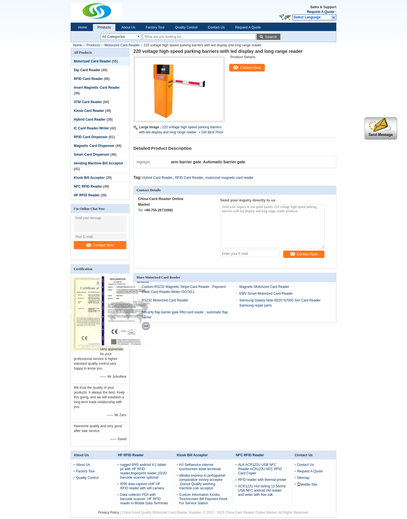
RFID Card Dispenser (91, 137)
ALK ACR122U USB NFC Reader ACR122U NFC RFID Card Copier (260, 469)
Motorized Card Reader (122, 45)
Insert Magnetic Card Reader (97, 88)
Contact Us (216, 27)
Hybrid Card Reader (90, 119)
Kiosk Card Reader (89, 111)
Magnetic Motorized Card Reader (264, 287)
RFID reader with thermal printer (262, 480)
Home (82, 27)
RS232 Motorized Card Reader (165, 300)
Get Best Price (212, 132)
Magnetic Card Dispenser (94, 146)
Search (271, 37)
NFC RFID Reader (88, 186)
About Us (128, 27)
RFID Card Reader (88, 79)
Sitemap (303, 478)
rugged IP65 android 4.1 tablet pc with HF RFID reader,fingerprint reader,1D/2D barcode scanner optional (143, 471)
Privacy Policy (108, 512)
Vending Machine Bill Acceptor (98, 163)
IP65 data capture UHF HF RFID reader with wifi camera (142, 486)
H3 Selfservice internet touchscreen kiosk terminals (200, 467)
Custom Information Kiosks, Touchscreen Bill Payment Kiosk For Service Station (203, 499)
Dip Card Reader (87, 70)
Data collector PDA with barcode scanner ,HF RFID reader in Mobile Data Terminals (144, 499)
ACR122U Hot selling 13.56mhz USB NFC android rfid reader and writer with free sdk (262, 490)
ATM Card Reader (88, 102)
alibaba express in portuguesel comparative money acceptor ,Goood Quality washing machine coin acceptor (202, 482)
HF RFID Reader (86, 195)
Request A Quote (320, 12)
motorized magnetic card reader (229, 178)
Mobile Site (307, 485)
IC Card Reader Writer (91, 128)
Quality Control (186, 27)
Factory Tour (155, 27)
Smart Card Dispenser (91, 155)
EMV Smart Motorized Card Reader (266, 294)
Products (104, 27)
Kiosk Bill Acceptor (89, 178)
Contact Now (100, 245)
